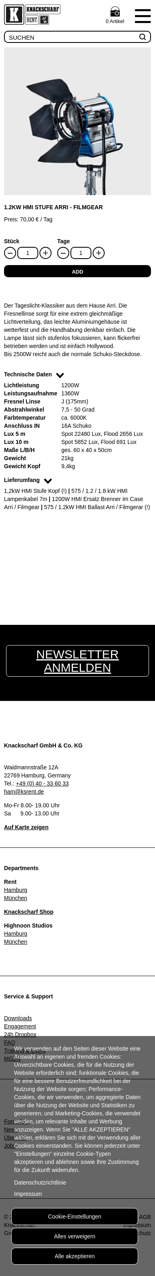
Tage (63, 241)
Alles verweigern (74, 1236)
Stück (11, 241)
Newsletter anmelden (77, 661)
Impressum (28, 1194)
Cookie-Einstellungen (74, 1216)
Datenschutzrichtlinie (40, 1182)
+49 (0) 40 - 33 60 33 (42, 783)
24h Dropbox (20, 1034)
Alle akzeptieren (75, 1256)
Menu (142, 15)
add (77, 272)
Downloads (18, 1018)
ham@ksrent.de (24, 791)
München (15, 898)
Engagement (20, 1026)
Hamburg (15, 890)
